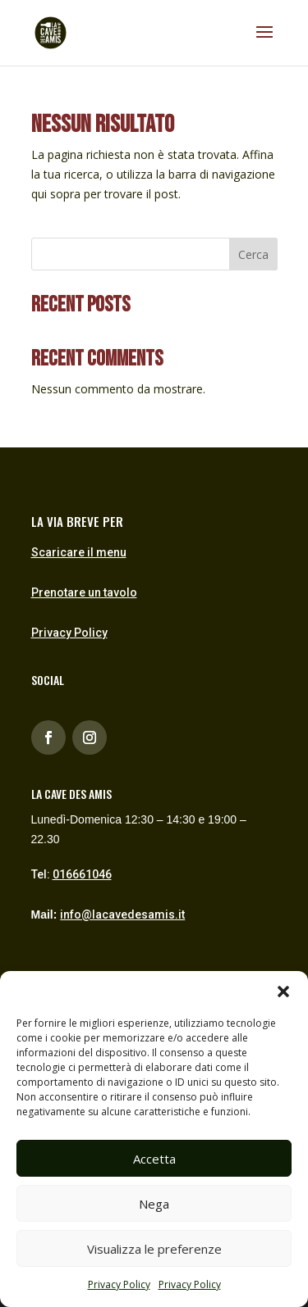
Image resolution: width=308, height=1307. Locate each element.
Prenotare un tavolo (84, 592)
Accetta (154, 1158)
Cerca (253, 254)
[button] (283, 991)
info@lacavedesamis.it (122, 914)
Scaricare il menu (78, 552)
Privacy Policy (119, 1284)
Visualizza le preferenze (154, 1249)
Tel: (71, 874)
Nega (154, 1204)
